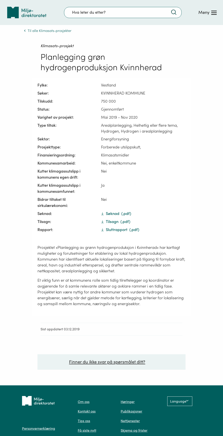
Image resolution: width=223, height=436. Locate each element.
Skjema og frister (134, 431)
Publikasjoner (131, 412)
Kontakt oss (87, 412)
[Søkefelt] (123, 12)
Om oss (84, 402)
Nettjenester (130, 421)
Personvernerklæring (38, 429)
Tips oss (84, 421)
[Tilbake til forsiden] (26, 12)
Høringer (128, 402)
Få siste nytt (87, 431)
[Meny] (207, 12)
